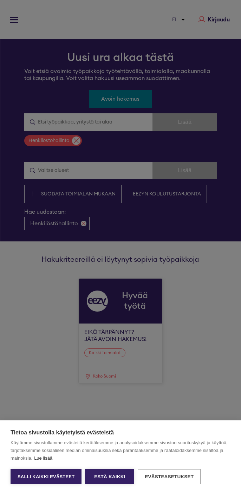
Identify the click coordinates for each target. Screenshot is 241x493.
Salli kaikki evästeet (46, 476)
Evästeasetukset (169, 476)
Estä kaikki (109, 476)
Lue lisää (43, 458)
